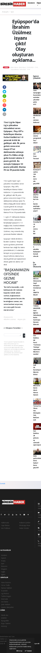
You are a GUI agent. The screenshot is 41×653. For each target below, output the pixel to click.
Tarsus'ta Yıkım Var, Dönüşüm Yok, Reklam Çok (37, 413)
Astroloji (4, 626)
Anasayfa (5, 12)
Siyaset (3, 558)
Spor (12, 12)
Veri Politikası (5, 528)
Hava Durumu (6, 582)
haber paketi (4, 646)
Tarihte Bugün (6, 596)
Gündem (31, 3)
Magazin (4, 569)
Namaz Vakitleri (6, 588)
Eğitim (3, 574)
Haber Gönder (24, 528)
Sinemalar (4, 599)
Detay (19, 651)
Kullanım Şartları (24, 523)
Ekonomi (4, 566)
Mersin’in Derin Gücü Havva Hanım (36, 390)
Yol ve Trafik (5, 585)
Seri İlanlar (4, 602)
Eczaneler (4, 591)
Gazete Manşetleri (7, 607)
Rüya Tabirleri (5, 623)
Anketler (4, 618)
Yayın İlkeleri (5, 525)
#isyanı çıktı (21, 319)
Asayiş (3, 561)
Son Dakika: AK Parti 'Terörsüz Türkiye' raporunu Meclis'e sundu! (37, 344)
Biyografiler (5, 621)
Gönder (24, 335)
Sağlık (3, 572)
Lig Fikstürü (5, 593)
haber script (4, 650)
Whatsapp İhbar (24, 525)
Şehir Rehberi (5, 604)
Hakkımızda (5, 523)
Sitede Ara (4, 615)
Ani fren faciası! (36, 156)
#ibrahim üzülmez (10, 319)
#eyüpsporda (8, 317)
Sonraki (2, 483)
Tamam (28, 651)
